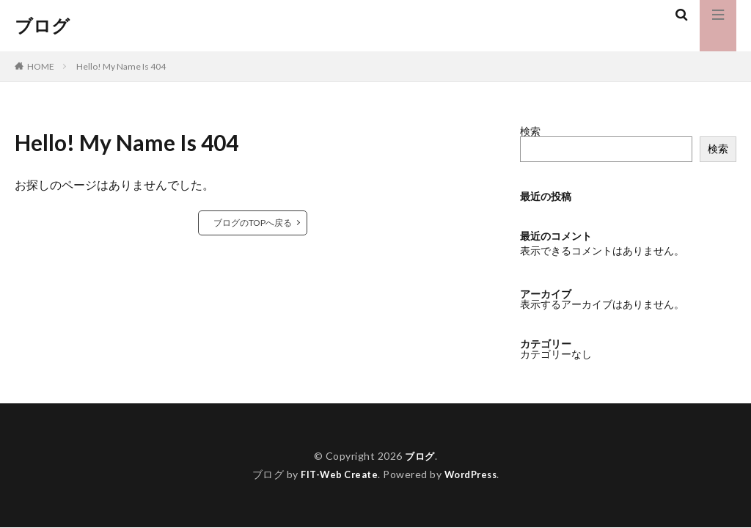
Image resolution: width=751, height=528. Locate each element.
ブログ (42, 25)
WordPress (474, 474)
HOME (40, 66)
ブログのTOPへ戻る (252, 222)
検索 (530, 131)
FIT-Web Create (336, 474)
